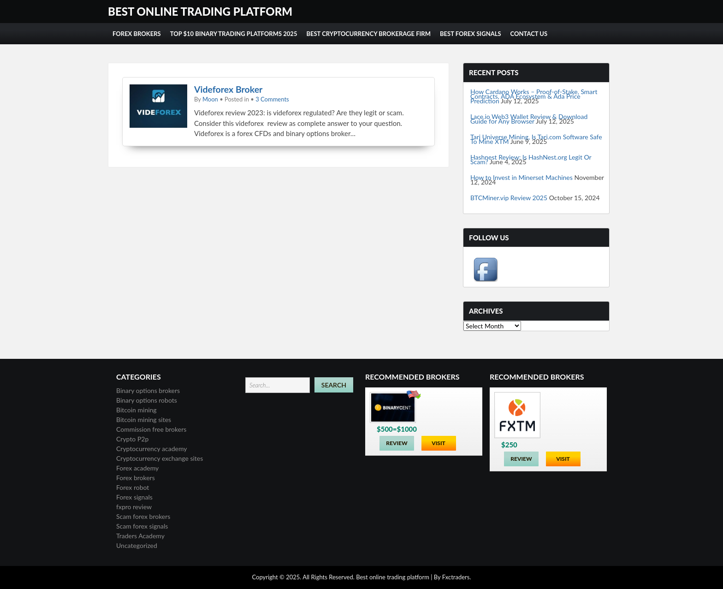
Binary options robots (146, 400)
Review (396, 443)
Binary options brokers (148, 390)
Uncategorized (136, 545)
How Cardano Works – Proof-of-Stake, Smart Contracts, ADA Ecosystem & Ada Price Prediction (533, 96)
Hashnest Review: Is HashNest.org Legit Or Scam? (530, 159)
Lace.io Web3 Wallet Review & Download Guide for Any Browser (528, 119)
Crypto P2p (132, 439)
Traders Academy (140, 536)
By (437, 577)
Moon (210, 99)
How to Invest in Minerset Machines (521, 177)
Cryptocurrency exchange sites (159, 458)
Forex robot (132, 487)
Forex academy (137, 468)
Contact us (529, 33)
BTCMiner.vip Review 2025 (508, 198)
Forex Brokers (137, 33)
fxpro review (134, 507)
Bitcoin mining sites (143, 419)
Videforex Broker (228, 89)
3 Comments (272, 99)
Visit (438, 443)
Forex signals (134, 497)
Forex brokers (135, 478)
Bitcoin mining (136, 410)
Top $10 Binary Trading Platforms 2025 (233, 33)
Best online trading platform (200, 11)
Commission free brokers (151, 429)
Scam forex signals (142, 526)
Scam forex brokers (143, 516)
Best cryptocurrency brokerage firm (368, 33)
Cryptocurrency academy (151, 448)
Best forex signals (470, 33)
